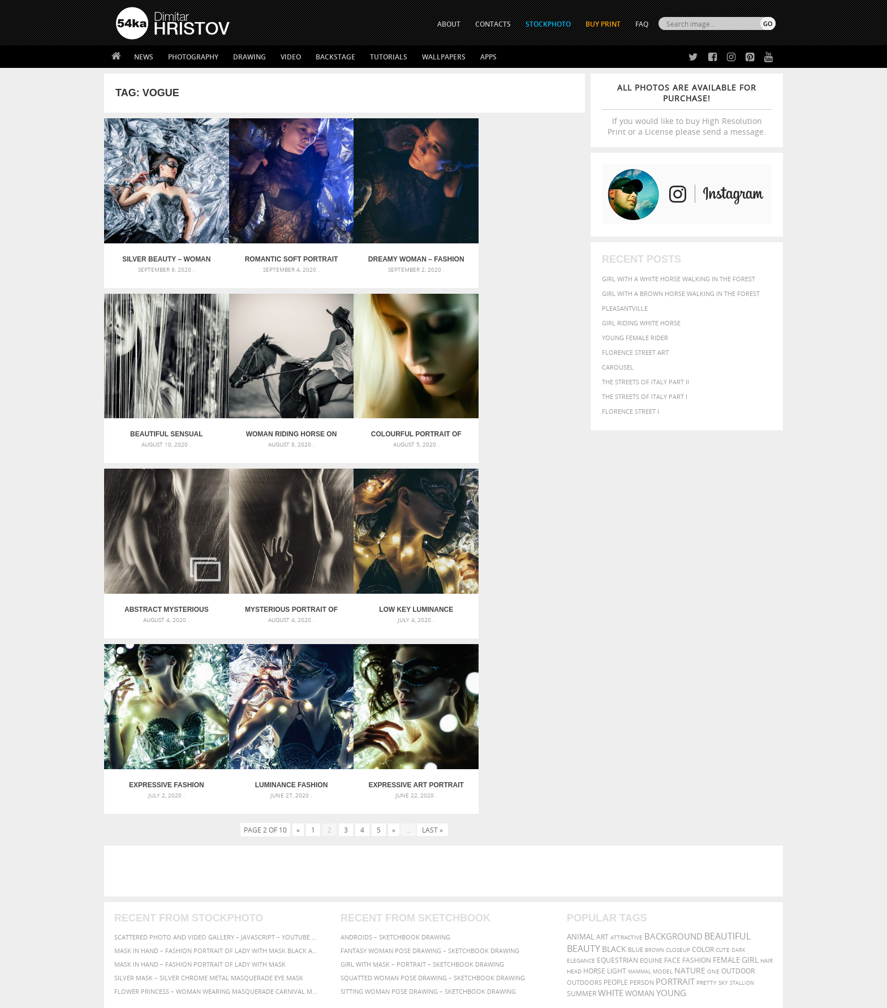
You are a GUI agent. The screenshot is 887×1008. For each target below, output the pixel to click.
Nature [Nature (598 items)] (689, 781)
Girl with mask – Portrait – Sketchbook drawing (422, 775)
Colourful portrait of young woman (284, 425)
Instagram (473, 902)
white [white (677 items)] (610, 803)
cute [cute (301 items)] (723, 761)
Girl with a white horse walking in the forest (678, 278)
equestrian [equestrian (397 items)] (617, 771)
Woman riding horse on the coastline (164, 425)
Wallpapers (444, 57)
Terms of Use (272, 995)
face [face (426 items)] (672, 770)
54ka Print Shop (141, 872)
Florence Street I (630, 411)
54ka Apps (131, 929)
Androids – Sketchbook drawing (395, 748)
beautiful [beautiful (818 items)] (727, 747)
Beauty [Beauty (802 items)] (583, 759)
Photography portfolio (157, 901)
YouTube (470, 932)
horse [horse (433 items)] (594, 782)
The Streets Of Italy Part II (645, 382)
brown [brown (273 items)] (654, 761)
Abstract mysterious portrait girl (405, 425)
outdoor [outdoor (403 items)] (738, 782)
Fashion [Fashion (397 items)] (696, 771)
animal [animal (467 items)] (581, 748)
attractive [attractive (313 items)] (626, 748)
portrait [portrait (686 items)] (675, 792)
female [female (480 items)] (726, 771)
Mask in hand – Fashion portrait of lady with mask (200, 775)
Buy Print (603, 24)
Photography (193, 57)
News (143, 57)
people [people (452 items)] (616, 793)
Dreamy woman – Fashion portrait (404, 255)
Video (291, 57)
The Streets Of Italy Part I (644, 396)
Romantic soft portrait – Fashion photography (284, 255)
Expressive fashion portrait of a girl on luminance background (284, 596)
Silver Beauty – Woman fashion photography (164, 255)
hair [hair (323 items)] (766, 771)
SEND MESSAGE (676, 895)
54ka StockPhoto (144, 886)
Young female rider (635, 337)
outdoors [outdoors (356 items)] (584, 793)
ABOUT (448, 24)
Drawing (249, 57)
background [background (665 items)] (673, 747)
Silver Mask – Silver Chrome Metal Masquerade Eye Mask (208, 788)
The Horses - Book (145, 915)
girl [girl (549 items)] (750, 771)
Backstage (335, 57)
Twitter (469, 873)
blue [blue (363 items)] (635, 760)
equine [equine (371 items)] (651, 771)
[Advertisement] (446, 682)
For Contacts (302, 929)
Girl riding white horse (641, 323)
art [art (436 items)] (602, 748)
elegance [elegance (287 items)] (581, 771)
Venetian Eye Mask (301, 969)
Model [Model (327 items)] (663, 782)
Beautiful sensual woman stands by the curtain (524, 255)
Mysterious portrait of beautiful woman (525, 425)
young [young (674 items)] (671, 803)
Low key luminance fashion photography (164, 596)
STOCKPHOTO (548, 24)
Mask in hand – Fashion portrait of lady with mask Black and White (217, 761)
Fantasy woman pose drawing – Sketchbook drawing (430, 761)
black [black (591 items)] (614, 759)
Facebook (472, 887)
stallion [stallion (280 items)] (742, 793)
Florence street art (635, 352)
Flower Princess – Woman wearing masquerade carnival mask (217, 802)
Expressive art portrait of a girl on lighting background (525, 596)
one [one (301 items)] (713, 782)
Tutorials (388, 57)
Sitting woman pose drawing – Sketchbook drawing (428, 802)
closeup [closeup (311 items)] (678, 761)
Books (290, 901)
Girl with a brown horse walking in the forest (681, 293)
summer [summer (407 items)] (581, 804)
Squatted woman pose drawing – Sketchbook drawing (433, 788)
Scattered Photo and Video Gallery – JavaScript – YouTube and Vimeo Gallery (217, 748)
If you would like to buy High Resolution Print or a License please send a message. (687, 109)
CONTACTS (493, 24)
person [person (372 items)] (642, 793)
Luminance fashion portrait (404, 596)
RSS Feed (351, 969)
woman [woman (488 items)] (640, 804)
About (289, 872)
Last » (432, 640)
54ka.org (210, 995)
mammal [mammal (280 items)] (639, 782)
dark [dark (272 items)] (738, 761)
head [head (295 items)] (574, 782)
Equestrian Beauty (234, 969)
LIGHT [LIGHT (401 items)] (616, 782)
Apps (488, 57)
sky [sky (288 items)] (723, 793)
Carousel (618, 367)
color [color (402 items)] (703, 760)
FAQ (641, 24)
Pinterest (471, 917)
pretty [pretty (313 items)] (706, 793)
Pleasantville (625, 308)
